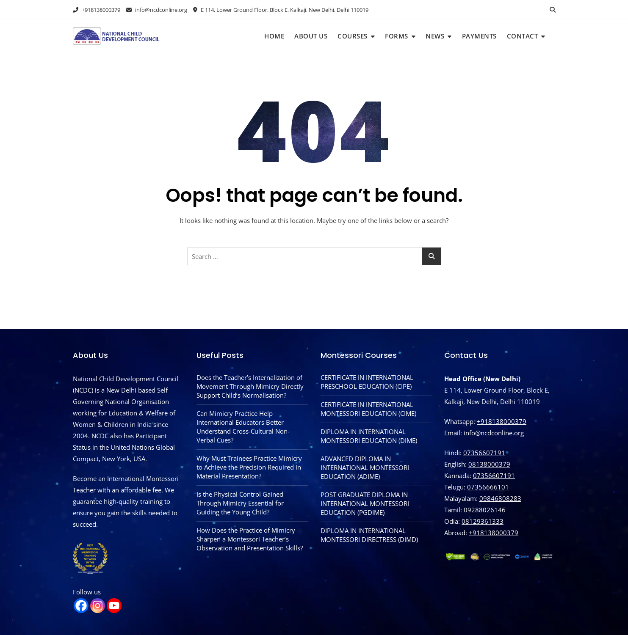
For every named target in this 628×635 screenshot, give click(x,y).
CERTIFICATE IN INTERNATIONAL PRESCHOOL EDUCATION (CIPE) (367, 381)
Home (274, 36)
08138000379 (489, 464)
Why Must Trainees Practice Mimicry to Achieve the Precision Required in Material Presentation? (249, 467)
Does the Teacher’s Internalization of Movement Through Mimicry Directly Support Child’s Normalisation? (250, 386)
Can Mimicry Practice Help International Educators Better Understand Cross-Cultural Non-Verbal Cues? (243, 426)
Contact (522, 36)
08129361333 (483, 521)
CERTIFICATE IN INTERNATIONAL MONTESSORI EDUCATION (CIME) (368, 409)
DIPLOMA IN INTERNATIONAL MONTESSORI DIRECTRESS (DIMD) (369, 535)
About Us (310, 36)
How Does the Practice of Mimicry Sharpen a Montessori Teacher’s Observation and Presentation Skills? (249, 539)
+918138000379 (96, 10)
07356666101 (488, 487)
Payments (479, 36)
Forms (396, 36)
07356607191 (484, 452)
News (435, 36)
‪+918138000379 (493, 532)
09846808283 (500, 498)
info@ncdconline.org (156, 10)
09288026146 (485, 510)
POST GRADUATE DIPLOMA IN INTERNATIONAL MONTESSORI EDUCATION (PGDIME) (365, 503)
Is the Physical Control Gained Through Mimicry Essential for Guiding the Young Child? (240, 503)
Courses (353, 36)
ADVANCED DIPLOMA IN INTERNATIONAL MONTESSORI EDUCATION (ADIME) (365, 467)
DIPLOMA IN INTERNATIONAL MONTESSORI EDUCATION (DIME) (369, 436)
